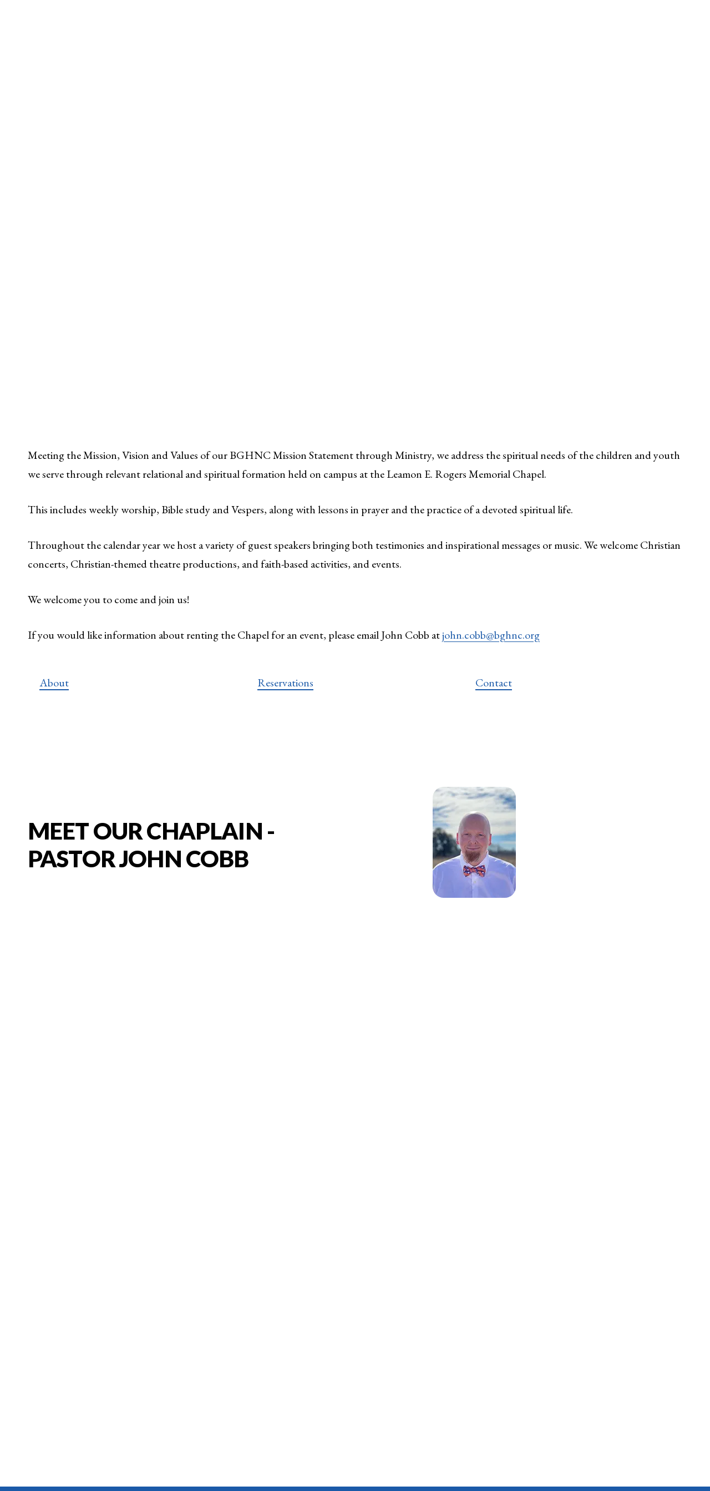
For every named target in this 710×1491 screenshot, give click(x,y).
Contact (493, 686)
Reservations (285, 686)
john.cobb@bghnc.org (491, 639)
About (54, 686)
